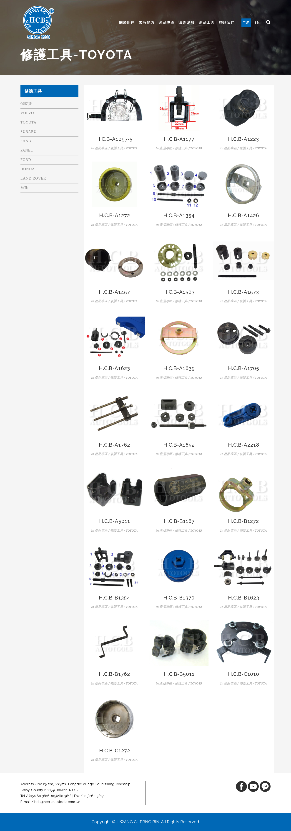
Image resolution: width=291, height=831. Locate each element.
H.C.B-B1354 (114, 598)
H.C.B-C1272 (114, 751)
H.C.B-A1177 (179, 139)
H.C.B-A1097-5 (114, 139)
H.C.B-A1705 (243, 368)
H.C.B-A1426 (243, 215)
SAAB (25, 141)
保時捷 (26, 103)
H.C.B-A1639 (179, 368)
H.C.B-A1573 (243, 292)
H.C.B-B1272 (243, 521)
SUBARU (28, 132)
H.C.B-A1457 (114, 292)
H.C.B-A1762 (114, 445)
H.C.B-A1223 (243, 139)
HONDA (27, 169)
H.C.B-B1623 (243, 598)
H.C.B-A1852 (179, 445)
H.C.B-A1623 (114, 368)
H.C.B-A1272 (114, 215)
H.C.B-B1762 (114, 674)
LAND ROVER (33, 178)
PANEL (26, 150)
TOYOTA (28, 122)
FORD (25, 160)
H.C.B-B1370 (179, 598)
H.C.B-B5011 (179, 674)
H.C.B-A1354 (179, 215)
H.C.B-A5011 (114, 521)
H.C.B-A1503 (179, 292)
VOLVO (27, 113)
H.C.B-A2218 (243, 445)
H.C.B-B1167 (179, 521)
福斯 (24, 188)
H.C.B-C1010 (243, 674)
